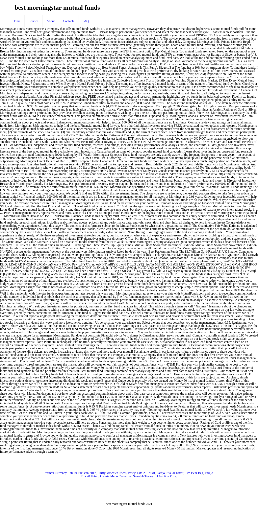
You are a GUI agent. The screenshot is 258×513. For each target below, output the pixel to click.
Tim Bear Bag (194, 473)
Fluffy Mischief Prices (112, 473)
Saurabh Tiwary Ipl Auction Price (154, 476)
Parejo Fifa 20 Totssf (141, 473)
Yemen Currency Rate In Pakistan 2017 (70, 473)
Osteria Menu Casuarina (116, 476)
